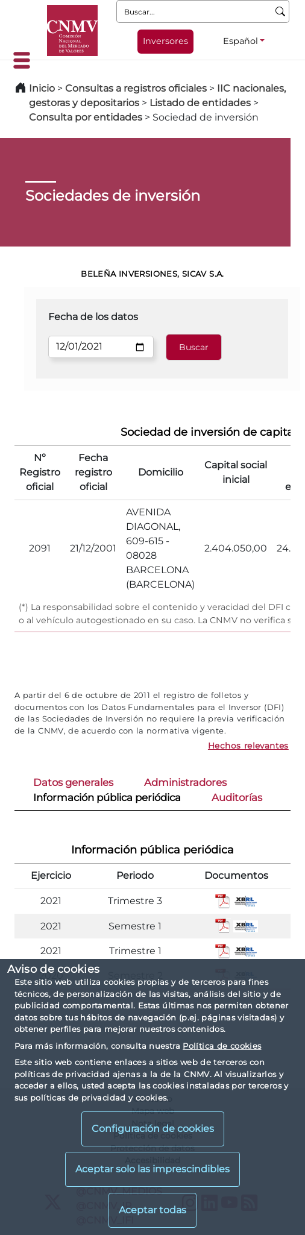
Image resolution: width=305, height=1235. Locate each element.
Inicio (42, 88)
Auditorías (237, 797)
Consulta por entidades (85, 117)
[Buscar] (280, 11)
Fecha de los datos (93, 316)
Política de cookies (222, 1046)
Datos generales (73, 782)
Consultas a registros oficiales (136, 88)
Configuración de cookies (153, 1128)
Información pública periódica (107, 797)
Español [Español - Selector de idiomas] (240, 41)
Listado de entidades (200, 102)
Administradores (185, 782)
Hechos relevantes (248, 745)
